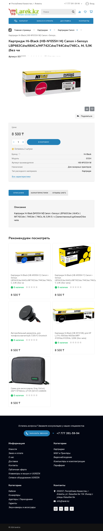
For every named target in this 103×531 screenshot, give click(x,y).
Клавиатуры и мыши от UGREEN (24, 473)
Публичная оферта (18, 469)
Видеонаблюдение (63, 457)
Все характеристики (21, 176)
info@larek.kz (63, 501)
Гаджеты (13, 503)
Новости (13, 449)
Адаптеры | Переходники (21, 499)
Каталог (21, 21)
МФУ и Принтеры (62, 453)
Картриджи (59, 449)
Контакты (84, 21)
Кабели (12, 491)
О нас (11, 457)
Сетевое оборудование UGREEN (24, 477)
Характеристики (40, 193)
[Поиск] (58, 12)
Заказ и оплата (45, 21)
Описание (18, 193)
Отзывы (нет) (62, 193)
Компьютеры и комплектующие (69, 461)
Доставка (65, 21)
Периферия (59, 465)
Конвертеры (14, 495)
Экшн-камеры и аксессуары (22, 507)
